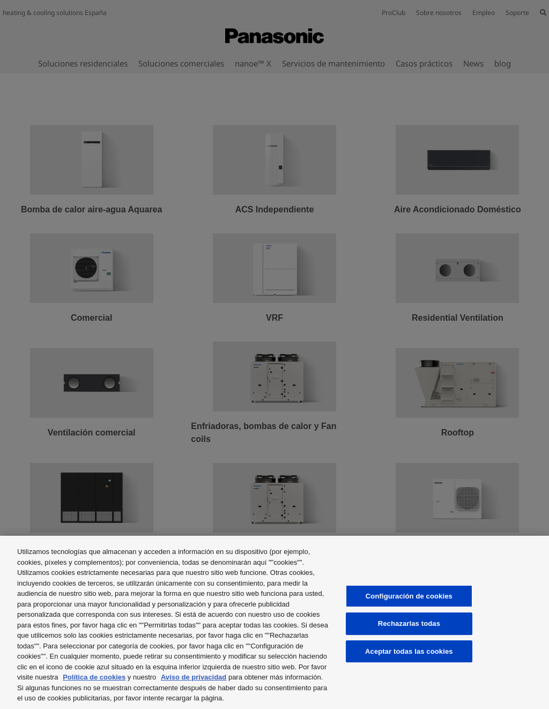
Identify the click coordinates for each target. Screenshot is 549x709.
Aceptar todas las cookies (409, 651)
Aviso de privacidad (193, 677)
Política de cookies (94, 677)
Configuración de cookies (409, 596)
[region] (274, 622)
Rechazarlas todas (409, 623)
